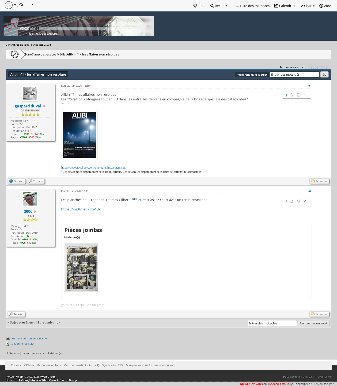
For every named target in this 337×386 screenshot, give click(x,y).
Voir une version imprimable (29, 338)
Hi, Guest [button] (18, 4)
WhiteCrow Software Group (59, 380)
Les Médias (83, 54)
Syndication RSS (112, 365)
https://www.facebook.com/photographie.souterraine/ (93, 167)
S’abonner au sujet (22, 343)
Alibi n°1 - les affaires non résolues (122, 54)
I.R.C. (199, 6)
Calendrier (285, 6)
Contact (16, 365)
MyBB (19, 376)
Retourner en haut (49, 365)
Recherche (220, 6)
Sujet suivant (48, 322)
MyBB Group (48, 376)
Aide (325, 6)
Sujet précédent (22, 322)
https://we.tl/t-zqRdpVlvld (81, 209)
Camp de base (56, 54)
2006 (28, 211)
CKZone (33, 54)
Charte (307, 6)
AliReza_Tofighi (28, 380)
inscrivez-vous (278, 384)
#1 (309, 85)
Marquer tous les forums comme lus (149, 365)
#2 (309, 191)
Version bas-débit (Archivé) (81, 365)
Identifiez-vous (251, 384)
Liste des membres (253, 6)
